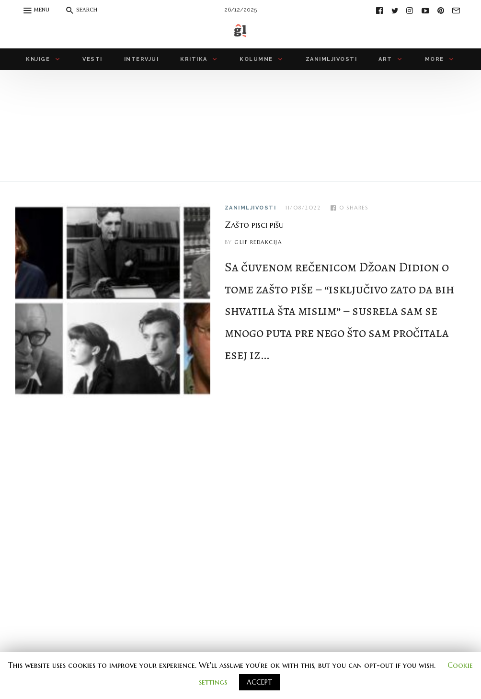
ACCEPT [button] (259, 682)
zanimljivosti (250, 208)
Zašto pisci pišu (254, 224)
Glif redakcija (258, 242)
